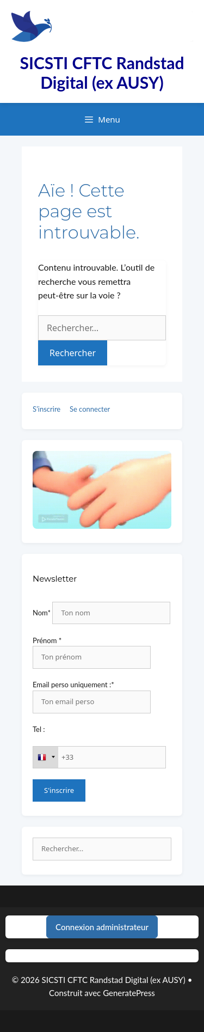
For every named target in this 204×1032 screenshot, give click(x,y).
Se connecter (90, 409)
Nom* (42, 612)
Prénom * (47, 640)
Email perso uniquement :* (73, 684)
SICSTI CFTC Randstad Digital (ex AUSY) (102, 72)
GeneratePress (129, 993)
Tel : (39, 729)
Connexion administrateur (102, 927)
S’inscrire (46, 409)
